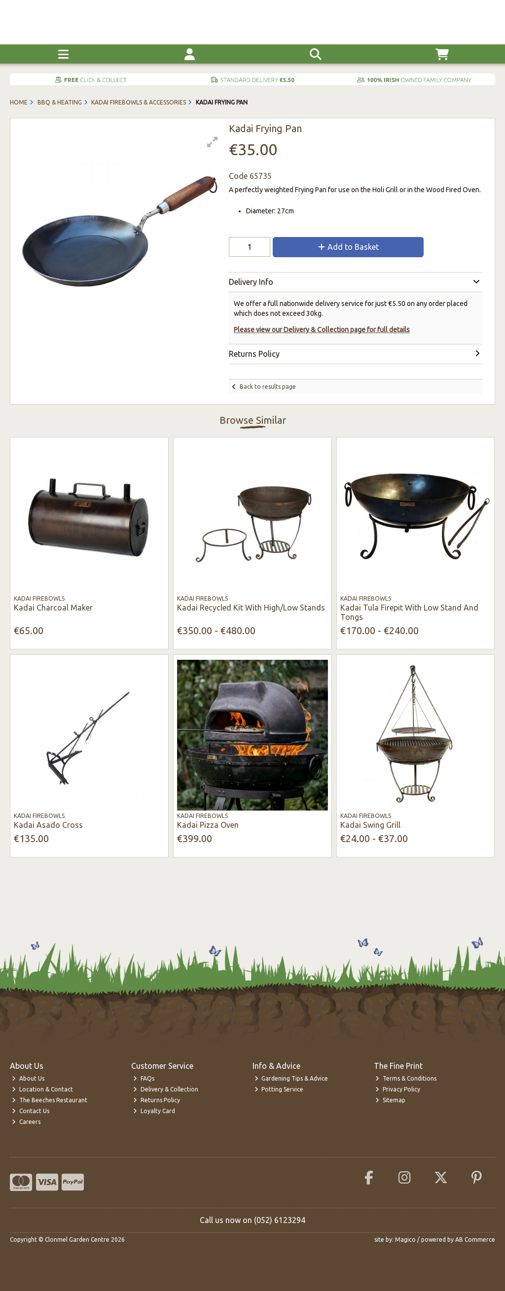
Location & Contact (42, 1089)
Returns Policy (156, 1100)
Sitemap (390, 1100)
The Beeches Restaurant (49, 1100)
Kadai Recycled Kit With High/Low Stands (251, 607)
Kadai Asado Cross (48, 824)
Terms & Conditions (405, 1078)
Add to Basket (348, 246)
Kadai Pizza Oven (208, 824)
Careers (26, 1122)
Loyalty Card (154, 1111)
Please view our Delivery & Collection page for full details (322, 330)
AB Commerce (475, 1239)
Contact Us (30, 1111)
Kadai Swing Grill (370, 824)
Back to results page (268, 386)
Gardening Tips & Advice (291, 1078)
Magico (405, 1239)
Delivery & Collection (165, 1089)
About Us (28, 1078)
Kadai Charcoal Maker (53, 607)
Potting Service (279, 1089)
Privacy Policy (397, 1089)
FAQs (143, 1078)
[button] (212, 142)
